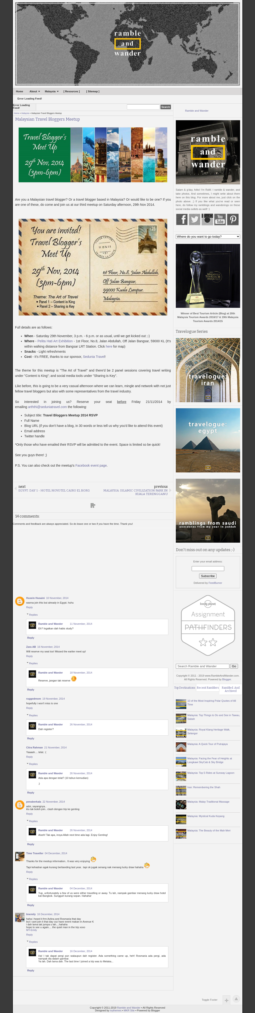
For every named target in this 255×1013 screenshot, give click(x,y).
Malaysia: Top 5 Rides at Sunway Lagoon (211, 772)
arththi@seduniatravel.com (47, 407)
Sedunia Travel (94, 357)
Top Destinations (184, 687)
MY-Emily (31, 930)
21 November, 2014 (55, 747)
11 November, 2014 (81, 623)
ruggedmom (33, 698)
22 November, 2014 (54, 801)
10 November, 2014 (57, 598)
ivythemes (116, 1010)
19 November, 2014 (53, 698)
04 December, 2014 (56, 853)
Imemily (31, 914)
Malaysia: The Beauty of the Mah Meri (209, 830)
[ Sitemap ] (92, 91)
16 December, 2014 (48, 914)
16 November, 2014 (48, 646)
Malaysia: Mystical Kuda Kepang (205, 816)
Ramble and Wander (50, 623)
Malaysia (50, 91)
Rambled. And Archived (231, 689)
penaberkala (33, 801)
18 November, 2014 (81, 672)
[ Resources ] (72, 91)
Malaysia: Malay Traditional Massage (208, 801)
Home (19, 91)
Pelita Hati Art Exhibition (55, 341)
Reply (29, 607)
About (33, 91)
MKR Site (129, 1010)
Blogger (226, 679)
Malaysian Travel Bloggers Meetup (47, 119)
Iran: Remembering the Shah (203, 787)
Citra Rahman (34, 747)
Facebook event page (91, 465)
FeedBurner (215, 582)
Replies (33, 614)
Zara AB (31, 646)
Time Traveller (35, 853)
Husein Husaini (35, 598)
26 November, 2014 (81, 724)
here (109, 346)
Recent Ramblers (208, 687)
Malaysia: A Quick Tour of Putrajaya (207, 744)
